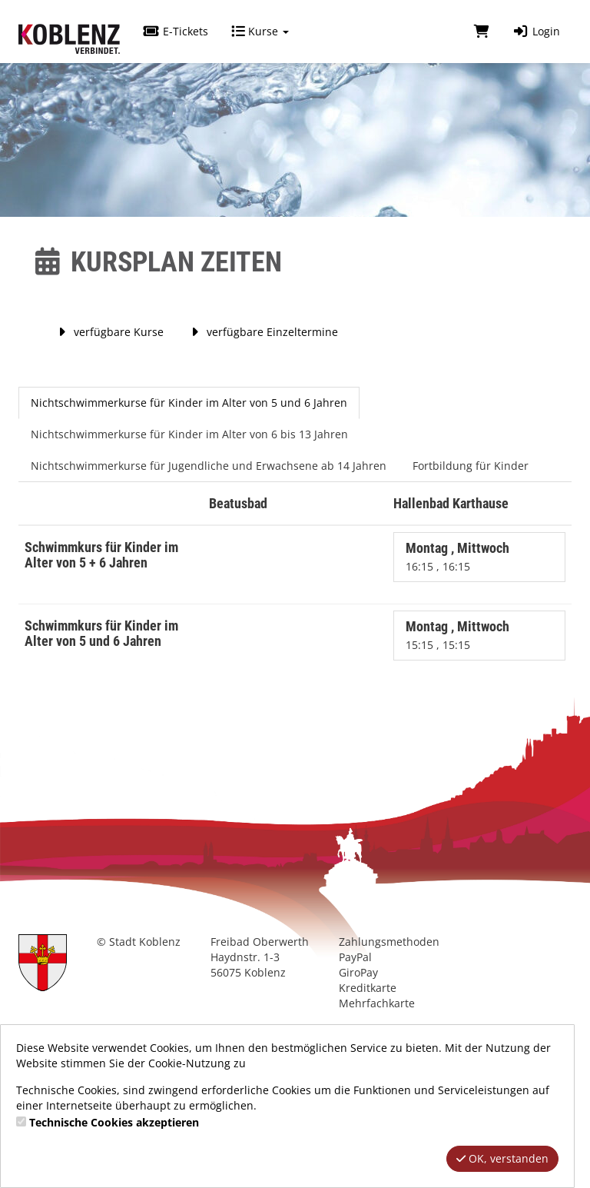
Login (536, 31)
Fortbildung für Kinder (471, 465)
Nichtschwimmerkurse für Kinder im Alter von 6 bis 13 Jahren (189, 434)
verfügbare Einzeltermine (262, 331)
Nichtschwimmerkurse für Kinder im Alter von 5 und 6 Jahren (189, 402)
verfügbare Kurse (109, 331)
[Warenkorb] (481, 31)
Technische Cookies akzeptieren (114, 1122)
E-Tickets (175, 31)
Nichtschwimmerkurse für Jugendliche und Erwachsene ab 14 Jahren (208, 465)
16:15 (421, 566)
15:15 (421, 644)
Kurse (260, 31)
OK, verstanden (502, 1158)
